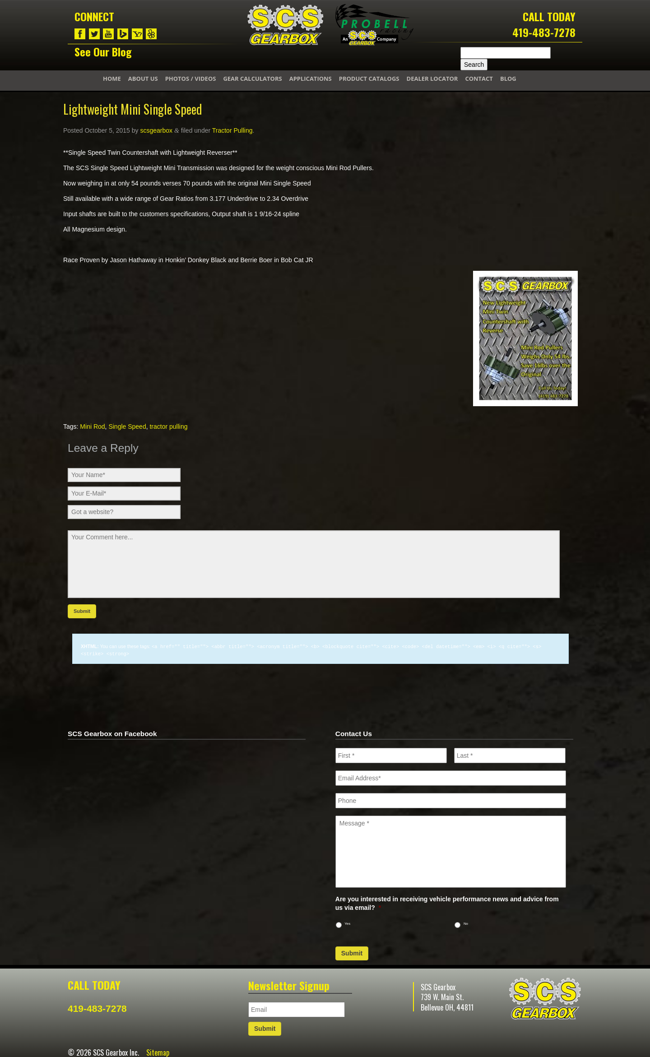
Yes (347, 923)
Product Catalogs (369, 78)
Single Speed (127, 426)
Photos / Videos (190, 78)
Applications (310, 78)
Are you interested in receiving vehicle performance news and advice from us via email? (447, 902)
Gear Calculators (252, 78)
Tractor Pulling (232, 130)
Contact (479, 78)
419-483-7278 (544, 32)
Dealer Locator (432, 78)
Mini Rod (92, 426)
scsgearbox (156, 130)
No (466, 923)
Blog (508, 78)
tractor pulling (168, 426)
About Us (143, 78)
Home (112, 78)
